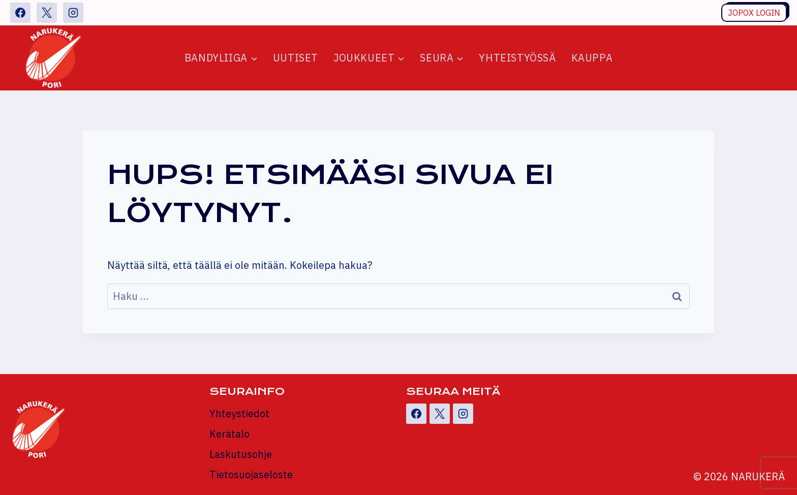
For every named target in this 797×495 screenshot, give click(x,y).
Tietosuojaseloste (251, 474)
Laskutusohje (240, 454)
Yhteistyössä (517, 58)
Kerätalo (229, 434)
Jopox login (754, 13)
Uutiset (295, 58)
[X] (47, 13)
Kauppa (592, 58)
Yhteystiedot (239, 413)
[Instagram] (73, 13)
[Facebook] (20, 13)
